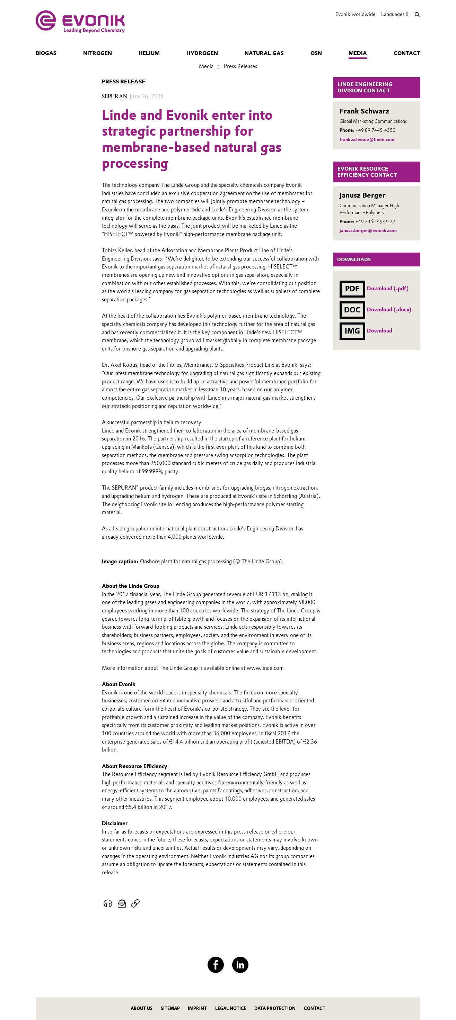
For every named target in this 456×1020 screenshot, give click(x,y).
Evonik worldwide (355, 14)
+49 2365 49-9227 (375, 221)
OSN (316, 53)
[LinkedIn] (240, 965)
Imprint (197, 1008)
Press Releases (240, 66)
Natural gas (264, 53)
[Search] (417, 14)
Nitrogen (97, 53)
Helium (149, 53)
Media (358, 53)
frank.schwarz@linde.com (367, 139)
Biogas (46, 53)
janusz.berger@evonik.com (368, 230)
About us (141, 1008)
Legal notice (230, 1008)
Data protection (275, 1008)
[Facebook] (216, 965)
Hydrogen (202, 53)
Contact (407, 53)
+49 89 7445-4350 (375, 130)
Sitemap (170, 1008)
